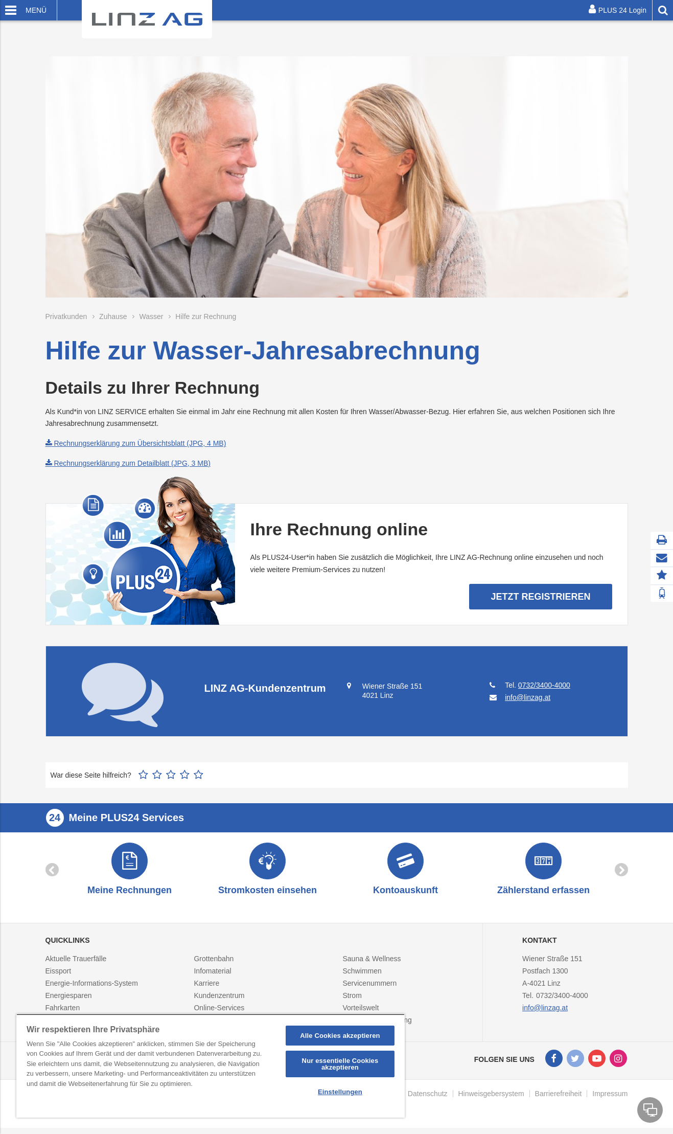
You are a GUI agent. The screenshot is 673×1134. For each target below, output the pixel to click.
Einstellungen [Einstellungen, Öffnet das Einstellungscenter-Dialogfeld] (340, 1092)
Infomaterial (212, 975)
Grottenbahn (214, 963)
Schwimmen (361, 975)
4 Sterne (185, 774)
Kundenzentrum (219, 999)
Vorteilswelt (360, 1012)
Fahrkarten (62, 1012)
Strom (351, 999)
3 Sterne (171, 774)
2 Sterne (157, 774)
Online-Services (219, 1012)
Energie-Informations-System (91, 987)
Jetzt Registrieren (540, 597)
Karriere (206, 987)
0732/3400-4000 (544, 685)
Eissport (58, 975)
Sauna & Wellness (371, 963)
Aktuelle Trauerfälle (76, 963)
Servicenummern (369, 987)
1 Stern (143, 774)
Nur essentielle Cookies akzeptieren (340, 1064)
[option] (130, 872)
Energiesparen (68, 999)
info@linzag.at (545, 1012)
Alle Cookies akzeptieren (340, 1035)
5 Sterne (198, 774)
